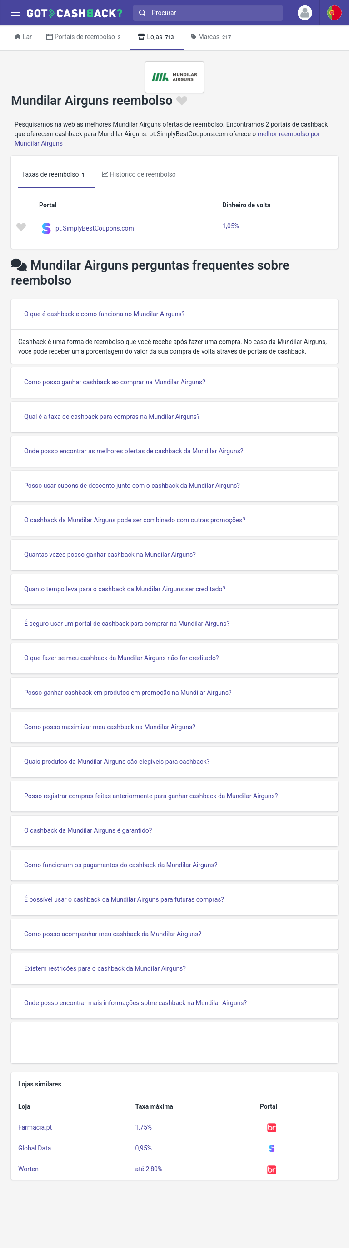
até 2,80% (148, 1169)
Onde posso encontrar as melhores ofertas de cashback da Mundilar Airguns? (133, 451)
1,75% (143, 1127)
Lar (23, 36)
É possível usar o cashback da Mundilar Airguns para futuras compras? (124, 899)
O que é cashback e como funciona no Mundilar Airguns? (104, 314)
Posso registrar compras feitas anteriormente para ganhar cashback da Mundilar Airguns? (151, 796)
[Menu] (15, 13)
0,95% (143, 1148)
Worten (28, 1169)
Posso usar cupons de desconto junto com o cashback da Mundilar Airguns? (132, 485)
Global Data (34, 1148)
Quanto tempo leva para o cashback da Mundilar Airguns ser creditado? (124, 589)
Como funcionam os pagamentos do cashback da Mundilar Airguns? (120, 865)
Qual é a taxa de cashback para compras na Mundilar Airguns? (112, 416)
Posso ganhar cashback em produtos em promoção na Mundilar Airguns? (128, 692)
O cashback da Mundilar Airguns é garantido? (88, 830)
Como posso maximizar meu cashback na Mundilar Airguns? (109, 727)
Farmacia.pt (35, 1127)
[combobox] (205, 12)
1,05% (230, 226)
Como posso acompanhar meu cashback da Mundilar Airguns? (112, 934)
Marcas (212, 37)
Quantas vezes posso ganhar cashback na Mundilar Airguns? (110, 554)
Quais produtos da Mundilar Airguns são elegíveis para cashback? (116, 761)
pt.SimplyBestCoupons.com (94, 227)
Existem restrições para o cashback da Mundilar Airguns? (105, 968)
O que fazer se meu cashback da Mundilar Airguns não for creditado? (121, 658)
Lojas (157, 37)
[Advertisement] (174, 1042)
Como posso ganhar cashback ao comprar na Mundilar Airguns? (114, 382)
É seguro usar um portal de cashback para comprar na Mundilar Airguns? (126, 623)
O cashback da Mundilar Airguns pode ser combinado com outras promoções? (134, 520)
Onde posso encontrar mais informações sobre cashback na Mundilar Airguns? (135, 1003)
